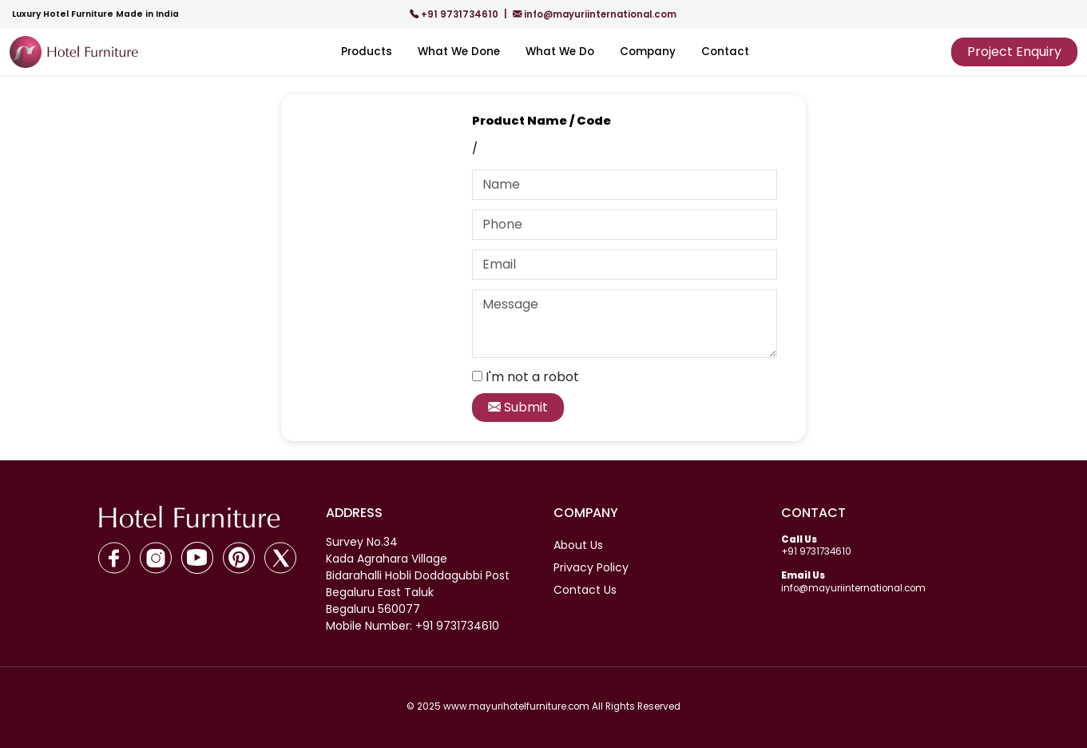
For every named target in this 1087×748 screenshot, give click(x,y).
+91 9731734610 (455, 14)
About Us (578, 545)
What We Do (560, 51)
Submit (518, 407)
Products (366, 51)
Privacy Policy (591, 567)
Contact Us (585, 590)
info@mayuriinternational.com (594, 14)
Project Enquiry (1014, 51)
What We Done (459, 51)
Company (648, 51)
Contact (725, 51)
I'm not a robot (532, 377)
